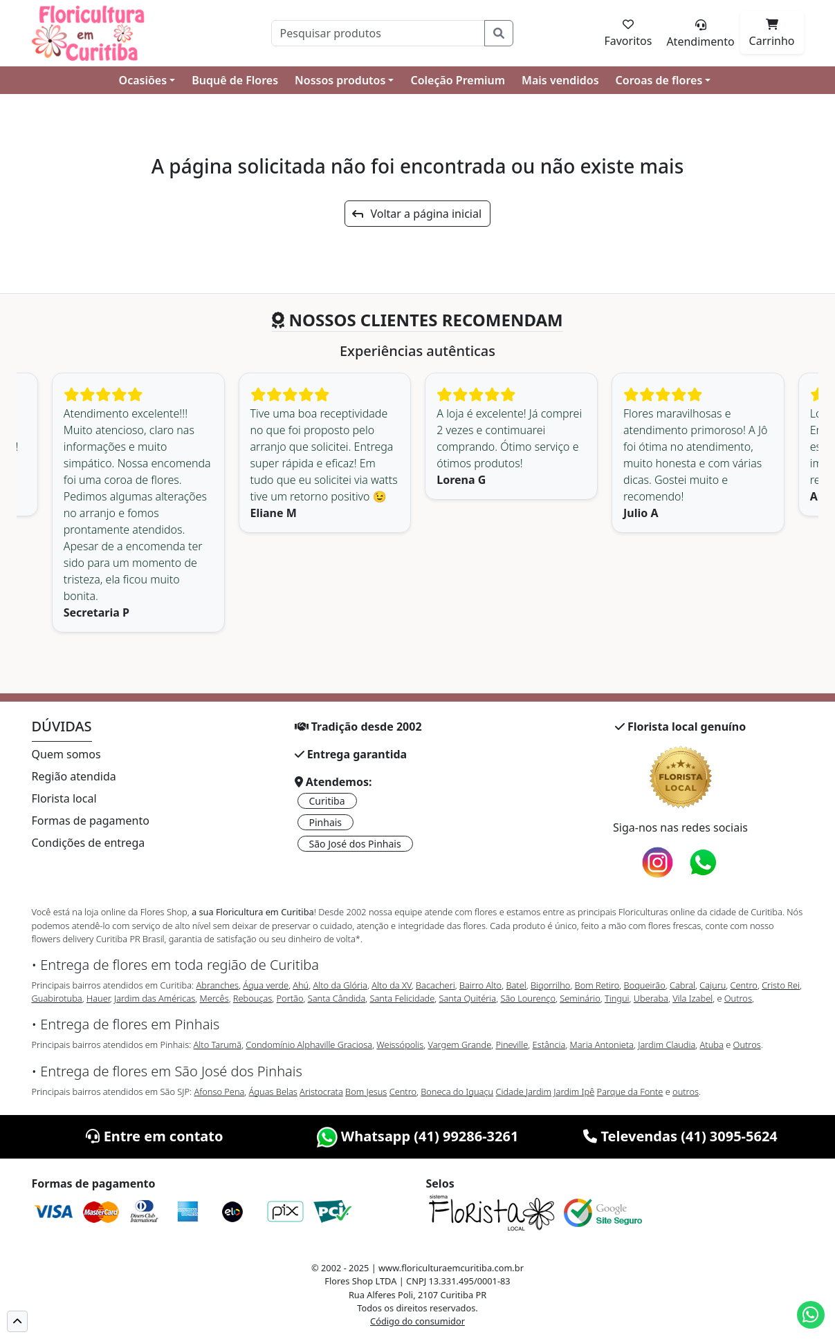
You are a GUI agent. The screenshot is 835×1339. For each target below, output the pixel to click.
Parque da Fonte (630, 1091)
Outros (738, 998)
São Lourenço (528, 998)
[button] (17, 1321)
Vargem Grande (460, 1044)
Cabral (682, 985)
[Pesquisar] (378, 33)
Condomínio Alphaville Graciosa (309, 1044)
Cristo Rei (781, 985)
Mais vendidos (560, 80)
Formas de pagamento (90, 820)
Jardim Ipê (573, 1091)
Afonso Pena (219, 1091)
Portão (290, 998)
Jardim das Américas (154, 998)
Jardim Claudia (666, 1044)
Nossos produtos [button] (340, 80)
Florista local (64, 798)
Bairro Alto (480, 985)
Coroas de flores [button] (659, 80)
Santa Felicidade (402, 998)
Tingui (617, 998)
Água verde (265, 985)
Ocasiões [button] (143, 80)
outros (685, 1091)
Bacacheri (435, 985)
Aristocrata (321, 1091)
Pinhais (325, 822)
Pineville (511, 1044)
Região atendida (74, 776)
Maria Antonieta (602, 1044)
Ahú (301, 985)
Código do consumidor (417, 1321)
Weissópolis (399, 1044)
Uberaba (651, 998)
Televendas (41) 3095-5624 (680, 1136)
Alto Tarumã (218, 1044)
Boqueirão (645, 985)
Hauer (98, 998)
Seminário (580, 998)
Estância (549, 1044)
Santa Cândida (337, 998)
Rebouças (253, 998)
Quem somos (66, 754)
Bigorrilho (550, 985)
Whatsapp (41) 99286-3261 (418, 1136)
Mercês (213, 998)
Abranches (217, 985)
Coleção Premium (457, 80)
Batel (516, 985)
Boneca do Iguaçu (457, 1091)
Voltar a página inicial (416, 213)
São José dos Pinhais (355, 843)
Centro (744, 985)
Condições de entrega (88, 842)
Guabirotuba (57, 998)
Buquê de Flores (235, 80)
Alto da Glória (340, 985)
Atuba (712, 1044)
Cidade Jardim (523, 1091)
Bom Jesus (366, 1091)
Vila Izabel (692, 998)
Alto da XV (391, 985)
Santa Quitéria (468, 998)
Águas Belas (273, 1091)
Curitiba (327, 800)
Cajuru (712, 985)
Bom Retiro (597, 985)
